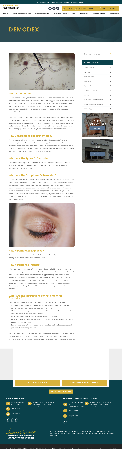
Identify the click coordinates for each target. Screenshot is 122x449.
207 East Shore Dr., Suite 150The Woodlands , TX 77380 (76, 404)
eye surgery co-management (95, 101)
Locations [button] (84, 14)
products (87, 96)
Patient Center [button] (99, 14)
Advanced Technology (22, 14)
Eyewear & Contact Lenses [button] (65, 14)
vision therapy (89, 68)
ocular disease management (94, 106)
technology (88, 110)
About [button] (6, 14)
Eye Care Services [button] (42, 14)
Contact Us (114, 14)
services (87, 72)
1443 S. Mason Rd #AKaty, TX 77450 (17, 404)
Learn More (98, 130)
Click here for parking (62, 392)
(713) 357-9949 (73, 411)
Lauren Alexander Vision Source (84, 383)
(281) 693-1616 (15, 409)
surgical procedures (91, 91)
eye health (88, 87)
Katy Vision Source (37, 383)
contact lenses (90, 77)
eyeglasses (88, 82)
